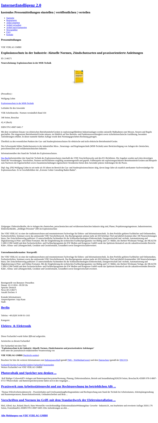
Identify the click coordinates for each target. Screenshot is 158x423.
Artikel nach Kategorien (16, 27)
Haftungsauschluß (52, 360)
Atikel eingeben (13, 23)
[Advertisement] (40, 198)
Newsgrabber (12, 30)
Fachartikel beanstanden (43, 365)
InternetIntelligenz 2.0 (21, 5)
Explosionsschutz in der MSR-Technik (17, 103)
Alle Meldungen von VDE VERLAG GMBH (24, 415)
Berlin (5, 307)
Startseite (10, 18)
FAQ (8, 32)
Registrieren (11, 20)
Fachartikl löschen (9, 365)
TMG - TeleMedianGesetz (78, 360)
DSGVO (123, 360)
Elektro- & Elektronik (16, 326)
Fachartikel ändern (25, 365)
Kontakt (9, 34)
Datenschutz (104, 360)
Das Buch (5, 158)
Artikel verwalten (13, 25)
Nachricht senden (31, 355)
